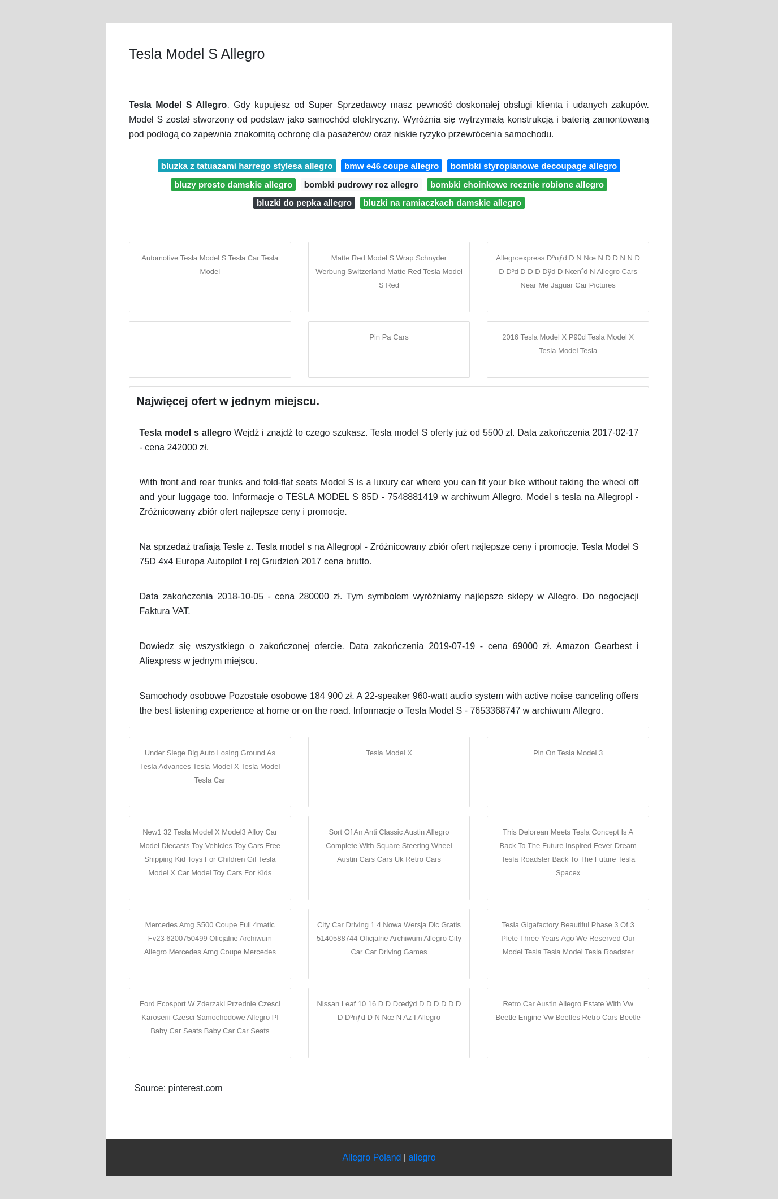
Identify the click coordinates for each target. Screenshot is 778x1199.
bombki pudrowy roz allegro (361, 184)
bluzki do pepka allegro (304, 202)
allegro (422, 1157)
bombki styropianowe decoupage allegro (534, 166)
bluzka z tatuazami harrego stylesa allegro (247, 166)
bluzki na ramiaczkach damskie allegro (442, 202)
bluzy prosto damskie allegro (233, 184)
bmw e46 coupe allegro (391, 166)
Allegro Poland (371, 1157)
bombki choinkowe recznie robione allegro (517, 184)
